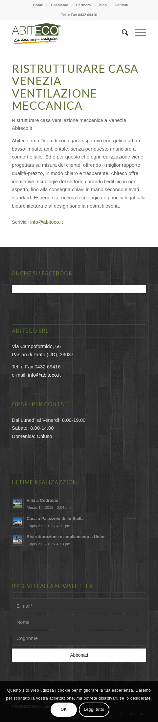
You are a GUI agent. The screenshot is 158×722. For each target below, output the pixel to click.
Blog (102, 5)
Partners (83, 5)
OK (64, 709)
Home (38, 5)
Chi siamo (59, 5)
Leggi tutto (94, 709)
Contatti (121, 5)
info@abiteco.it (46, 222)
